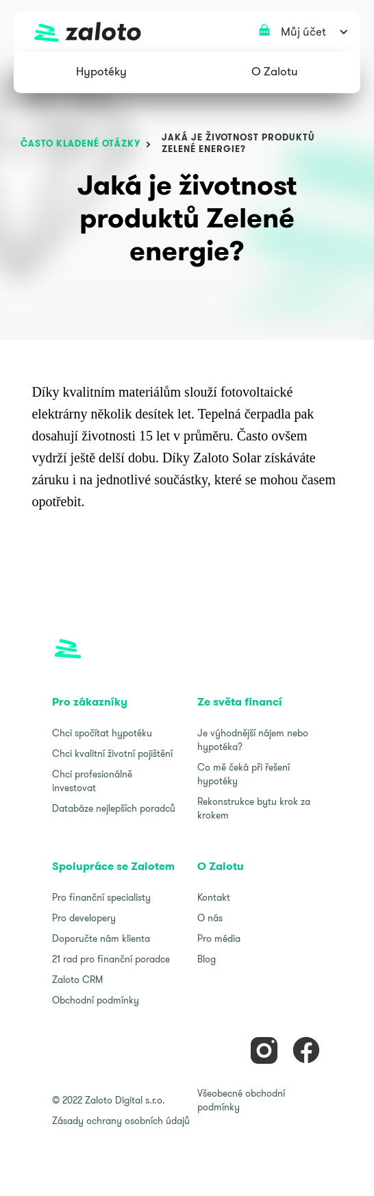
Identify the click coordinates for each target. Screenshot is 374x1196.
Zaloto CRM (77, 979)
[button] (101, 72)
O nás (210, 918)
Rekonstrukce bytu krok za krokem (253, 808)
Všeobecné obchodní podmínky (241, 1100)
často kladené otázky (80, 143)
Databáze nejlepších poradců (113, 808)
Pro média (218, 938)
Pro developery (84, 918)
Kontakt (213, 897)
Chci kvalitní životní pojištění (112, 753)
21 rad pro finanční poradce (111, 959)
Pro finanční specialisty (101, 897)
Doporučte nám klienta (101, 938)
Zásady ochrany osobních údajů (121, 1120)
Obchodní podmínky (95, 1000)
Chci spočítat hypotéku (102, 733)
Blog (206, 959)
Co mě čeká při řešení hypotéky (243, 774)
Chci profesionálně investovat (92, 781)
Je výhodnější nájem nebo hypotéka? (252, 740)
